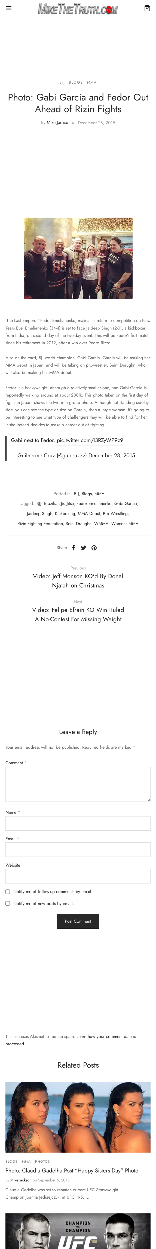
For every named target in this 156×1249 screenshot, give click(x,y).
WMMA (101, 523)
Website (12, 865)
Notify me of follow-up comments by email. (53, 891)
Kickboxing (65, 513)
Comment (16, 763)
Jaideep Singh (39, 513)
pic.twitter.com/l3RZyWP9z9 (90, 440)
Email (12, 839)
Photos (42, 1161)
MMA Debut (89, 513)
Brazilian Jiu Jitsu (59, 503)
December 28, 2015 (111, 455)
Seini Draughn (78, 523)
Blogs (76, 82)
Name (12, 812)
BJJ (62, 82)
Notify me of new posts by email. (43, 903)
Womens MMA (125, 523)
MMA (92, 82)
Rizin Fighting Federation (40, 523)
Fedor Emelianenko (94, 503)
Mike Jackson (59, 122)
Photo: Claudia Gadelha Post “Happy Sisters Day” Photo (71, 1170)
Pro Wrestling (115, 513)
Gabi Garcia (125, 503)
